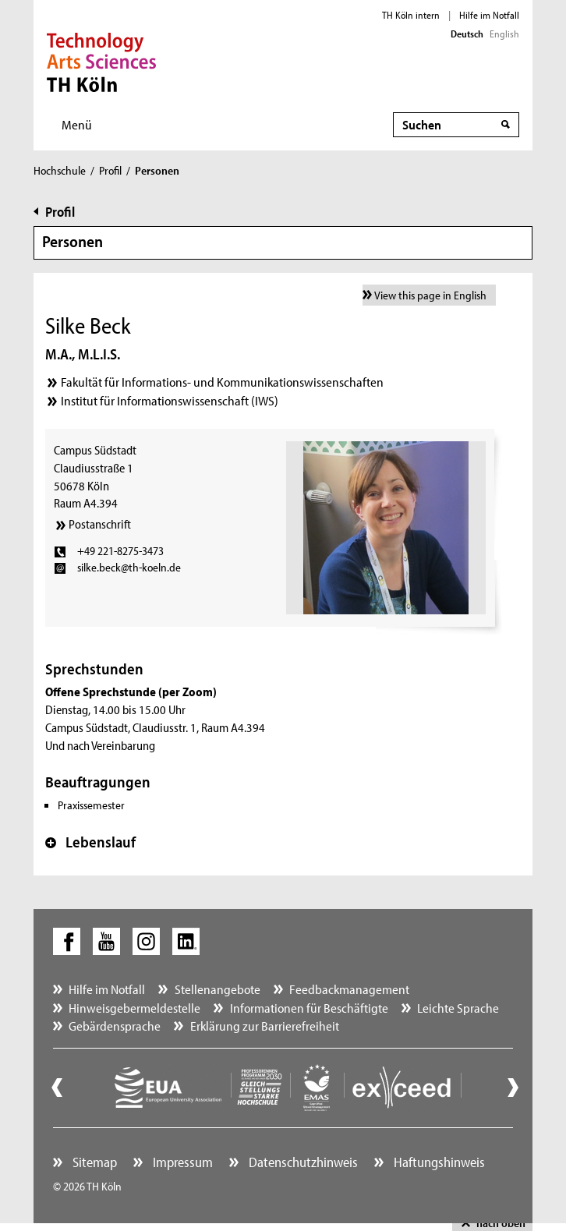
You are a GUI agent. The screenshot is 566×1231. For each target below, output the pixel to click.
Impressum (181, 1162)
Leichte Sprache (458, 1007)
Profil (110, 170)
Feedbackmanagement (349, 989)
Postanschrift (100, 524)
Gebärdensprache (115, 1025)
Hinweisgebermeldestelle (134, 1007)
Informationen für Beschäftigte (309, 1007)
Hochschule (60, 170)
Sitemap (93, 1162)
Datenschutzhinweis (302, 1162)
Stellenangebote (217, 989)
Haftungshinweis (438, 1162)
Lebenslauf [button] (90, 842)
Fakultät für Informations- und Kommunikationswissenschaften (222, 381)
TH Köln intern (411, 15)
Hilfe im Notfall (489, 15)
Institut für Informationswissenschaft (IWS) (169, 400)
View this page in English (430, 295)
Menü (77, 124)
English (504, 33)
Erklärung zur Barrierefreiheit (264, 1025)
